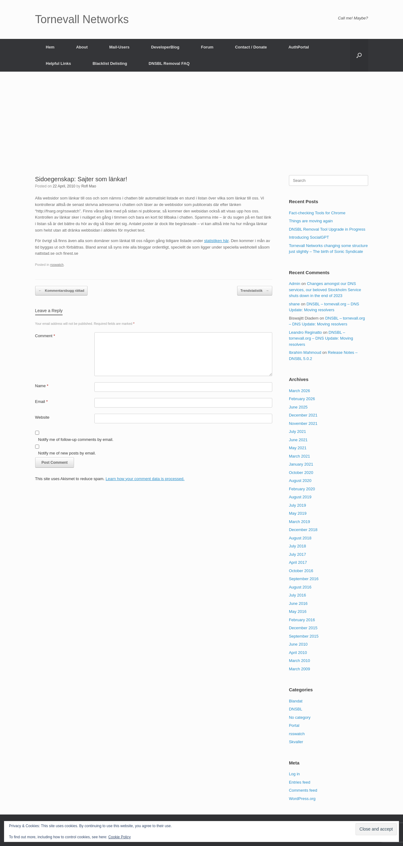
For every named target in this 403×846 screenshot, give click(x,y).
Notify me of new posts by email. (67, 453)
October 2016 (301, 570)
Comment (45, 335)
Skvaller (296, 741)
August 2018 (300, 538)
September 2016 (304, 578)
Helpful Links (58, 63)
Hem (50, 47)
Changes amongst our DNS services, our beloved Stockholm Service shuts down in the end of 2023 (325, 289)
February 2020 (302, 489)
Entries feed (299, 782)
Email (41, 401)
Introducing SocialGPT (309, 237)
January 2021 (301, 464)
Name (41, 385)
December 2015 (303, 628)
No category (299, 717)
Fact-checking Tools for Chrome (317, 213)
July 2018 (297, 546)
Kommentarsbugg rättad (61, 290)
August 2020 (300, 480)
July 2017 (297, 554)
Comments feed (303, 790)
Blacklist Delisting (110, 63)
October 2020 (301, 472)
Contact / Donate (251, 47)
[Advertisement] (202, 129)
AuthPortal (298, 47)
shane (294, 304)
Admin (294, 283)
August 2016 (300, 587)
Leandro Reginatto (305, 332)
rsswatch (57, 264)
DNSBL (295, 709)
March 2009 (299, 669)
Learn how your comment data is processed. (145, 478)
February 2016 (302, 620)
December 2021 (303, 415)
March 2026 (299, 390)
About (82, 47)
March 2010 (299, 660)
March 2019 (299, 521)
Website (42, 417)
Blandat (295, 701)
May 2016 (297, 611)
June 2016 (298, 603)
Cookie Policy (119, 837)
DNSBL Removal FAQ (169, 63)
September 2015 (304, 636)
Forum (207, 47)
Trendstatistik (255, 290)
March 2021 (299, 456)
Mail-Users (119, 47)
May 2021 (297, 448)
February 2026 (302, 398)
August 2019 (300, 497)
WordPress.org (302, 798)
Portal (294, 725)
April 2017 (298, 562)
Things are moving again (311, 221)
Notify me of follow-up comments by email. (75, 439)
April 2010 (298, 652)
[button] (359, 55)
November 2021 (303, 423)
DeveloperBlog (165, 47)
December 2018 (303, 529)
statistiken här (216, 240)
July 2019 (297, 505)
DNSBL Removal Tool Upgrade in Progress (327, 229)
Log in (294, 774)
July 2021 (297, 431)
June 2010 (298, 644)
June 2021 (298, 440)
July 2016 (297, 595)
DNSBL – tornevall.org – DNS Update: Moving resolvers (321, 338)
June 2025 (298, 407)
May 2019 (297, 513)
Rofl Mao (88, 186)
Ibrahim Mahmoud (305, 352)
